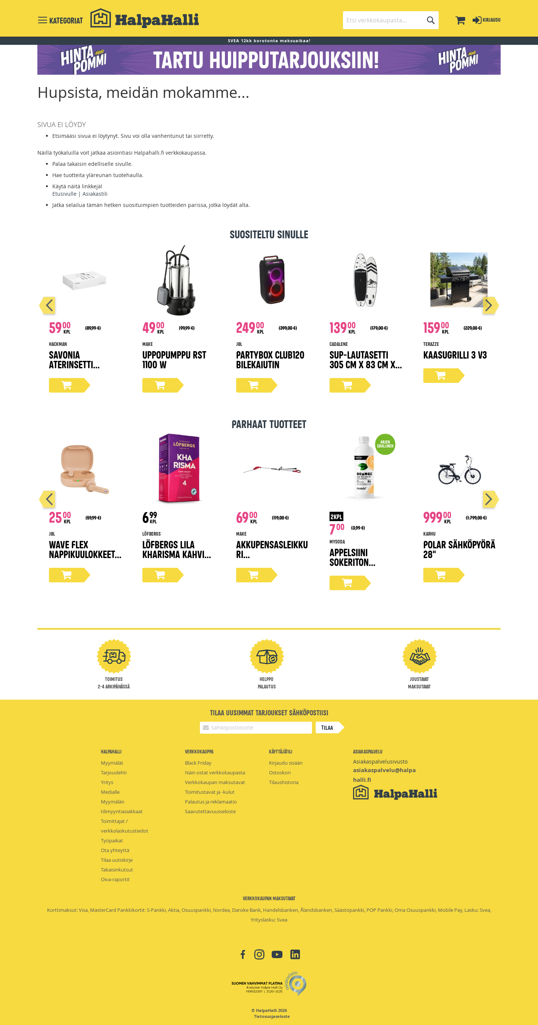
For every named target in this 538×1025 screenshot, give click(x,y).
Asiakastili (95, 193)
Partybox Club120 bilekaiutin (270, 359)
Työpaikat (112, 840)
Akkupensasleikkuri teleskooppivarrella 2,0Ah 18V (272, 559)
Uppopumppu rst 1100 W (174, 359)
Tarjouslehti (114, 772)
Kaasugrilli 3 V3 (455, 354)
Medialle (110, 792)
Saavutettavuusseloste (210, 811)
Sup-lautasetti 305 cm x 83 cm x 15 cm (362, 364)
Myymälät (112, 762)
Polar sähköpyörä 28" (459, 549)
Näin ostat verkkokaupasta (215, 772)
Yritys (107, 782)
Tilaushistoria (284, 782)
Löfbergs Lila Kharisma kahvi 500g (173, 554)
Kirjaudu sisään (286, 762)
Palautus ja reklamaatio (211, 801)
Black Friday (198, 762)
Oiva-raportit (115, 879)
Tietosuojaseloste (272, 1016)
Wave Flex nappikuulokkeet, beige (83, 554)
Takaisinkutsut (117, 869)
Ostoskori (280, 772)
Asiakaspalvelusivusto (380, 761)
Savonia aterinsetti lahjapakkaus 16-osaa (83, 369)
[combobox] (391, 20)
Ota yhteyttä (115, 850)
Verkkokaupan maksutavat (215, 782)
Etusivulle (64, 193)
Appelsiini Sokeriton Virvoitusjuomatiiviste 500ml (364, 566)
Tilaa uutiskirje (117, 860)
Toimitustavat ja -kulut (210, 792)
